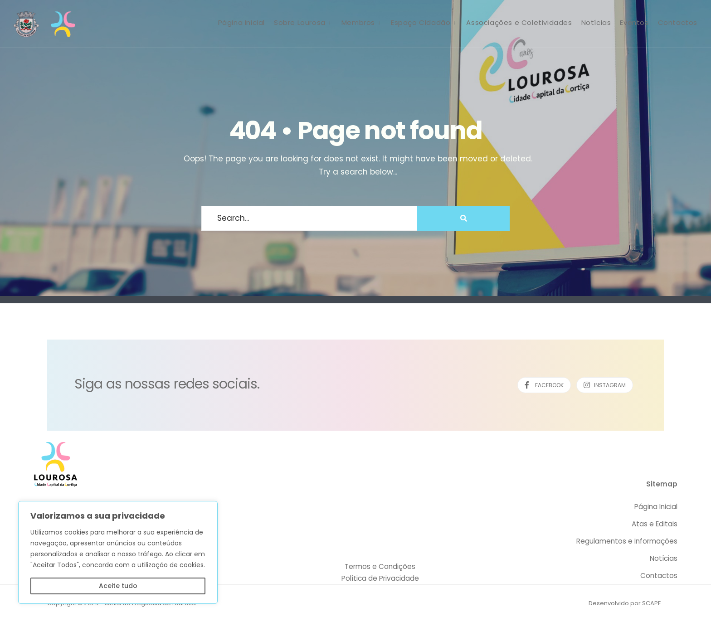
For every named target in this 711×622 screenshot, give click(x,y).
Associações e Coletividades (519, 22)
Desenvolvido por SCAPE (625, 603)
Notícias (596, 22)
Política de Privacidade (380, 578)
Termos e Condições (380, 566)
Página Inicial (241, 22)
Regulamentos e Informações (626, 541)
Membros (358, 22)
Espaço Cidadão (420, 22)
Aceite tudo (118, 585)
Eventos (634, 22)
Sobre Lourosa (300, 22)
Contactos (677, 22)
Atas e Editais (654, 524)
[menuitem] (303, 22)
